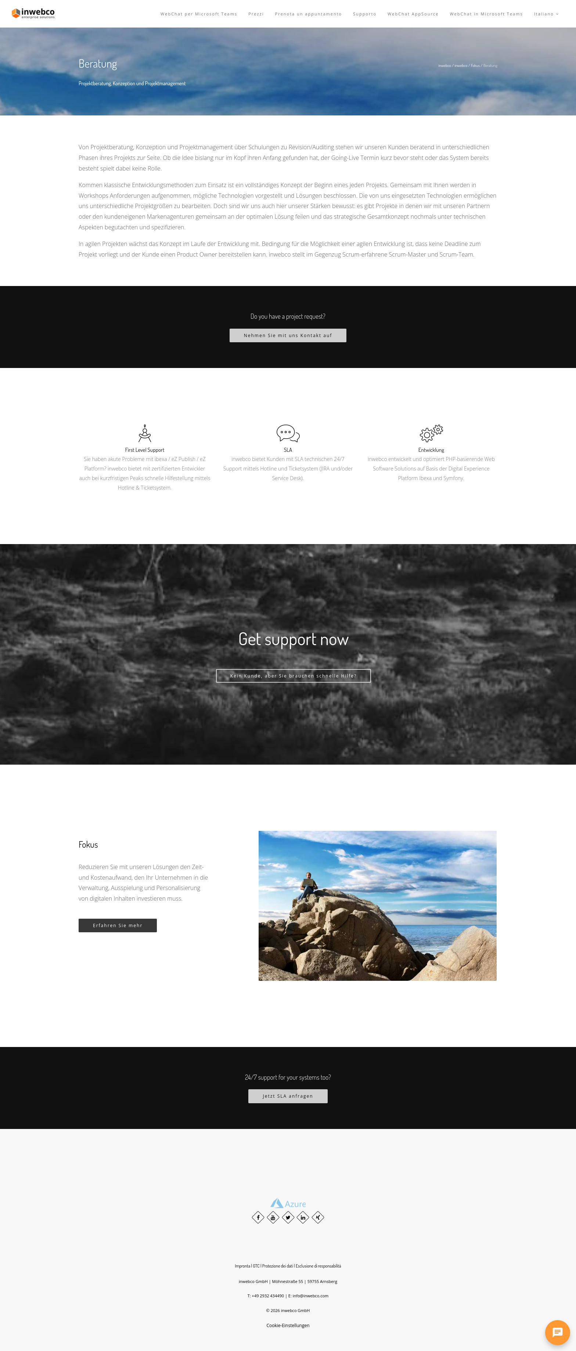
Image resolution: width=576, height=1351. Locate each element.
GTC (256, 1266)
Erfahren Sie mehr (118, 925)
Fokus (475, 65)
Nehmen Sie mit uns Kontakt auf (288, 335)
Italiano (546, 14)
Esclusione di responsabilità (318, 1266)
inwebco (444, 65)
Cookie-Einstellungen (287, 1325)
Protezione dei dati (277, 1266)
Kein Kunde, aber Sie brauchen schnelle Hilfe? (293, 676)
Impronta (242, 1266)
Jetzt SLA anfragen (288, 1096)
